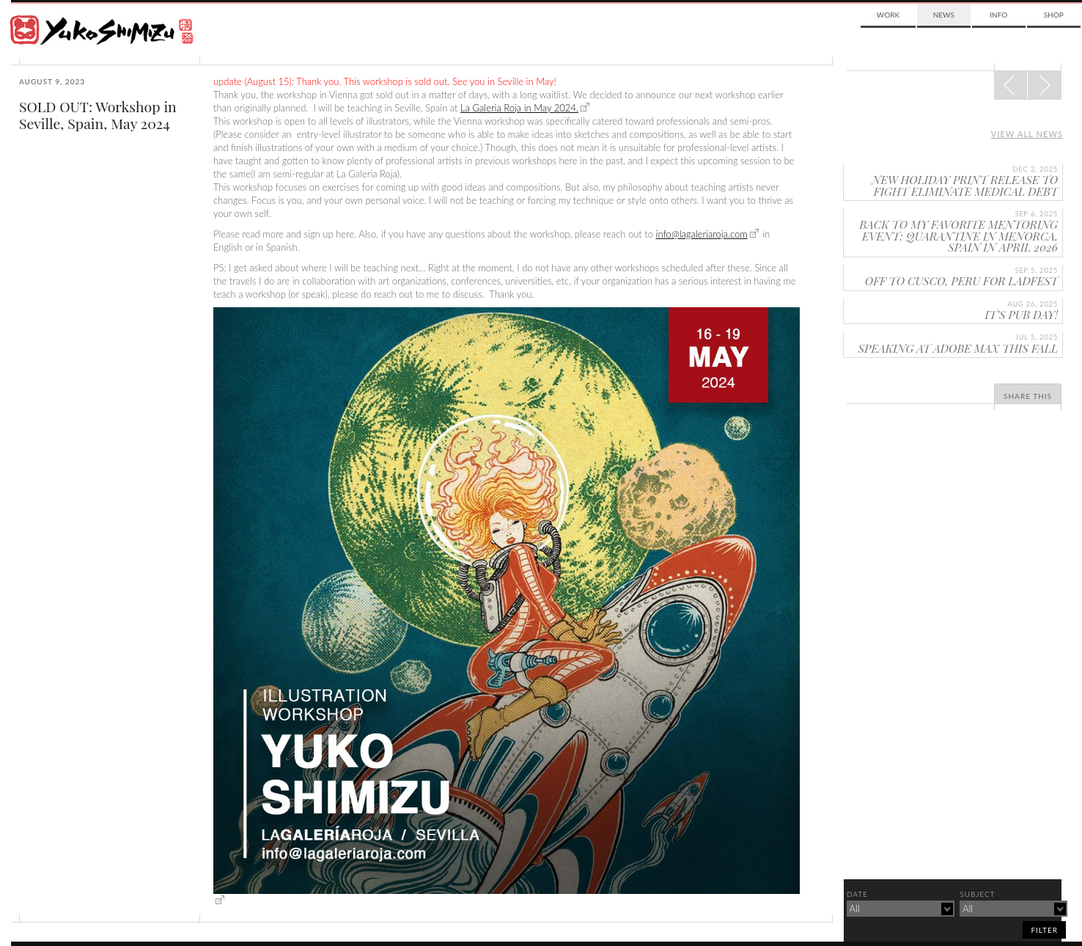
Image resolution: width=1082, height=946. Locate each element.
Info (998, 14)
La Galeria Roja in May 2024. (519, 108)
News (943, 14)
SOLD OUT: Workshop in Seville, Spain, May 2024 (98, 114)
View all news (1027, 134)
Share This (1028, 396)
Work (888, 14)
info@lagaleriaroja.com (702, 234)
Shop (1054, 14)
